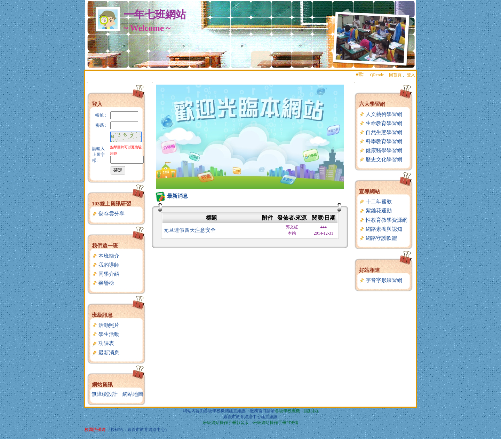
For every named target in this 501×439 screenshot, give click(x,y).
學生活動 (105, 334)
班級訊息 (102, 315)
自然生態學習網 (380, 132)
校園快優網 (95, 429)
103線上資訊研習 (111, 203)
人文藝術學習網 (380, 114)
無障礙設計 (105, 394)
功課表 (103, 343)
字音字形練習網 (380, 280)
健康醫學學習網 (380, 150)
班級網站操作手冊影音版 (226, 422)
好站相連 (369, 270)
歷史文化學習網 (380, 159)
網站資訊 (102, 384)
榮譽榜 (103, 283)
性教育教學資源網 (383, 220)
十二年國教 (375, 201)
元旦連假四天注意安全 (190, 230)
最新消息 (105, 352)
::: (87, 82)
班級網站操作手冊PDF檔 (275, 422)
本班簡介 (105, 256)
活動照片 (105, 325)
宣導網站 (369, 191)
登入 (411, 74)
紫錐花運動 (375, 210)
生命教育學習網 (380, 123)
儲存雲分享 (108, 214)
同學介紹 (105, 274)
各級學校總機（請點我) (296, 410)
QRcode (377, 74)
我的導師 (105, 265)
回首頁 (395, 74)
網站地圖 (132, 394)
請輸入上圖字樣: (98, 154)
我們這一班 (105, 246)
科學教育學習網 (380, 141)
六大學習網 (372, 104)
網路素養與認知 (380, 229)
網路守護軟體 (378, 238)
